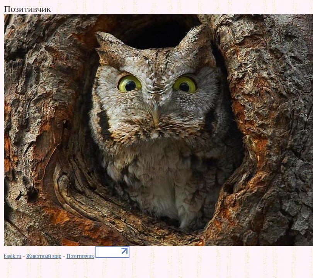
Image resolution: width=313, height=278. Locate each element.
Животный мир (43, 256)
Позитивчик (80, 256)
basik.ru (12, 256)
